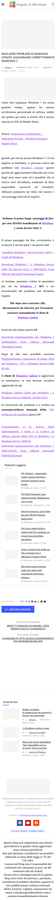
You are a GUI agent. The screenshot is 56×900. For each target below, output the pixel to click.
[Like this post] (23, 601)
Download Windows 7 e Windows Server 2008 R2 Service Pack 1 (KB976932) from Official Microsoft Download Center (27, 269)
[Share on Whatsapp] (38, 601)
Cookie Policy (37, 830)
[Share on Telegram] (41, 601)
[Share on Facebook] (26, 601)
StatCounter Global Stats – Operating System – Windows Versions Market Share (24, 138)
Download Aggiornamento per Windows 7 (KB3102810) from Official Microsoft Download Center (27, 450)
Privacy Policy (19, 830)
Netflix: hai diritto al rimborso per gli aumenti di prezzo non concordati (36, 712)
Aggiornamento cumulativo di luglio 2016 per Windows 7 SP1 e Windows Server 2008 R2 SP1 (27, 363)
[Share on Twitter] (29, 601)
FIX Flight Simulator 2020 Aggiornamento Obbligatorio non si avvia (35, 498)
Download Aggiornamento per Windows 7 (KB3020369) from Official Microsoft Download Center (27, 341)
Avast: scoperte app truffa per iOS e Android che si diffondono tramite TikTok (35, 553)
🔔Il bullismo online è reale (35, 728)
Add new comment (18, 609)
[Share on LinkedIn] (32, 601)
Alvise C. (6, 67)
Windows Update (32, 167)
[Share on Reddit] (35, 601)
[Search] (53, 5)
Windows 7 (28, 286)
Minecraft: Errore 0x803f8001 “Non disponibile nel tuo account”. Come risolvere (36, 745)
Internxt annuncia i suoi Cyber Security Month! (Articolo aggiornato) (35, 515)
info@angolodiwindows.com (33, 815)
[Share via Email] (45, 601)
